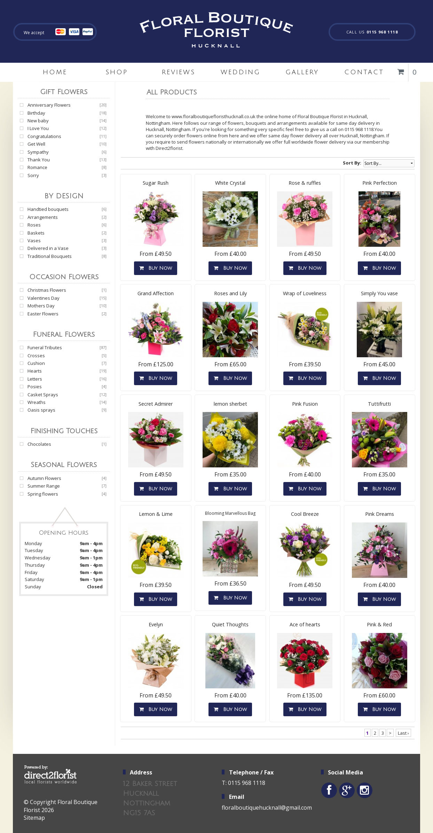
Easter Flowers (42, 314)
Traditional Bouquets (49, 256)
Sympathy (38, 152)
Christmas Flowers (46, 290)
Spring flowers (42, 494)
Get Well (36, 144)
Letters (34, 379)
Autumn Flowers (44, 478)
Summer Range (43, 486)
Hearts (34, 371)
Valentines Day (43, 298)
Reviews (178, 72)
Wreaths (36, 402)
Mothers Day (41, 306)
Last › (403, 732)
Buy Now (155, 268)
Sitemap (34, 817)
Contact (364, 72)
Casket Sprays (42, 394)
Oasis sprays (41, 410)
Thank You (38, 159)
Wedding (240, 72)
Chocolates (39, 444)
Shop (116, 72)
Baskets (36, 233)
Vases (34, 240)
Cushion (36, 363)
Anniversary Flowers (49, 105)
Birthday (36, 113)
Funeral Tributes (44, 347)
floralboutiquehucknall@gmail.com (267, 807)
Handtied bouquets (48, 209)
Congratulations (44, 136)
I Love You (38, 128)
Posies (34, 386)
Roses (34, 225)
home (55, 72)
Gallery (302, 72)
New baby (38, 120)
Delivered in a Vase (48, 248)
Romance (37, 167)
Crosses (36, 355)
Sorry (33, 175)
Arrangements (42, 217)
